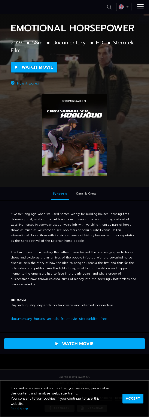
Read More (19, 408)
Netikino (21, 7)
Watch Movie (34, 67)
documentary (21, 318)
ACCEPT (133, 398)
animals (53, 318)
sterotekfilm (88, 318)
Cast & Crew (86, 193)
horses (39, 318)
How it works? (25, 83)
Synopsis (60, 193)
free (103, 318)
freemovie (69, 318)
